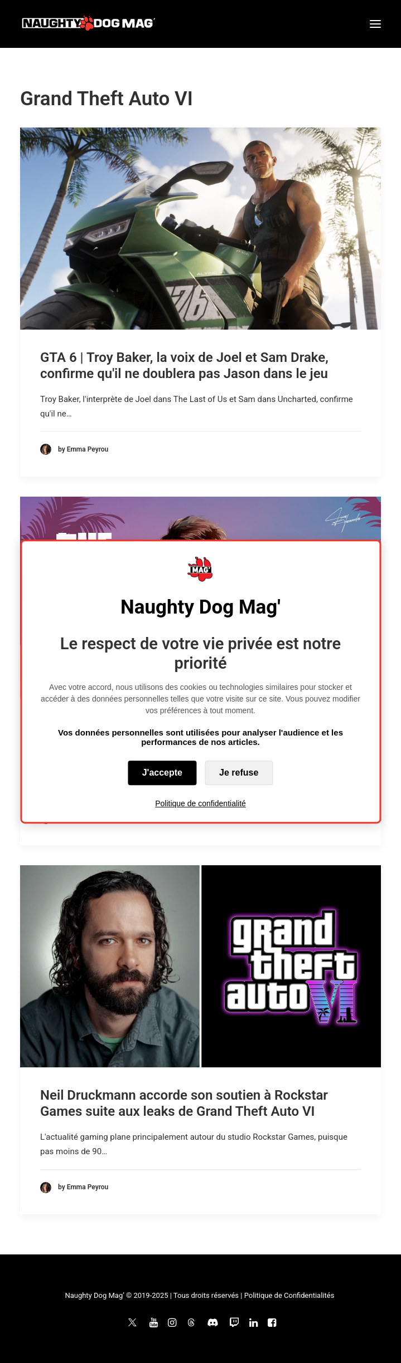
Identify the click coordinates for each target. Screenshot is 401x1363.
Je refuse (238, 772)
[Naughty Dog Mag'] (89, 24)
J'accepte (162, 772)
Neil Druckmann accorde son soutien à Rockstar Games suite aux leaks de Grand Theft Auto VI (184, 1103)
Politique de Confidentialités (289, 1295)
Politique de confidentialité (200, 803)
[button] (375, 24)
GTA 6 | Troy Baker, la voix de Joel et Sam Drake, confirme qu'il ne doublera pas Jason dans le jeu (184, 365)
